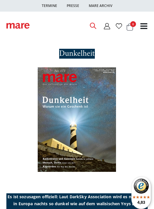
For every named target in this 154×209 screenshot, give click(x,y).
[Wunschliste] (119, 26)
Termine (49, 5)
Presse (73, 5)
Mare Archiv (100, 5)
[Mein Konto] (106, 26)
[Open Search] (93, 26)
